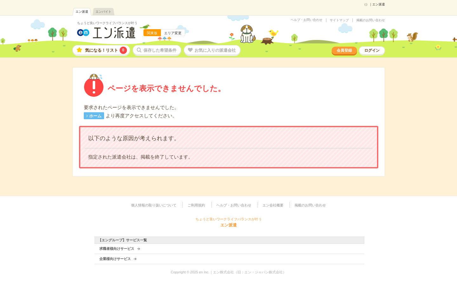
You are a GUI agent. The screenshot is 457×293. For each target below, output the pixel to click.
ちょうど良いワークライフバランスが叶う (107, 23)
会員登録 (344, 50)
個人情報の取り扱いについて (153, 205)
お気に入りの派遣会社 (215, 50)
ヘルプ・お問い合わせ (306, 20)
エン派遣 (82, 11)
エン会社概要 (272, 205)
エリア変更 (173, 33)
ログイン (372, 50)
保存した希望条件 (159, 50)
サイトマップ (339, 20)
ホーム (95, 116)
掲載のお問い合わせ (370, 20)
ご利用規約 (196, 205)
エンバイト (103, 11)
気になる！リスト (106, 50)
